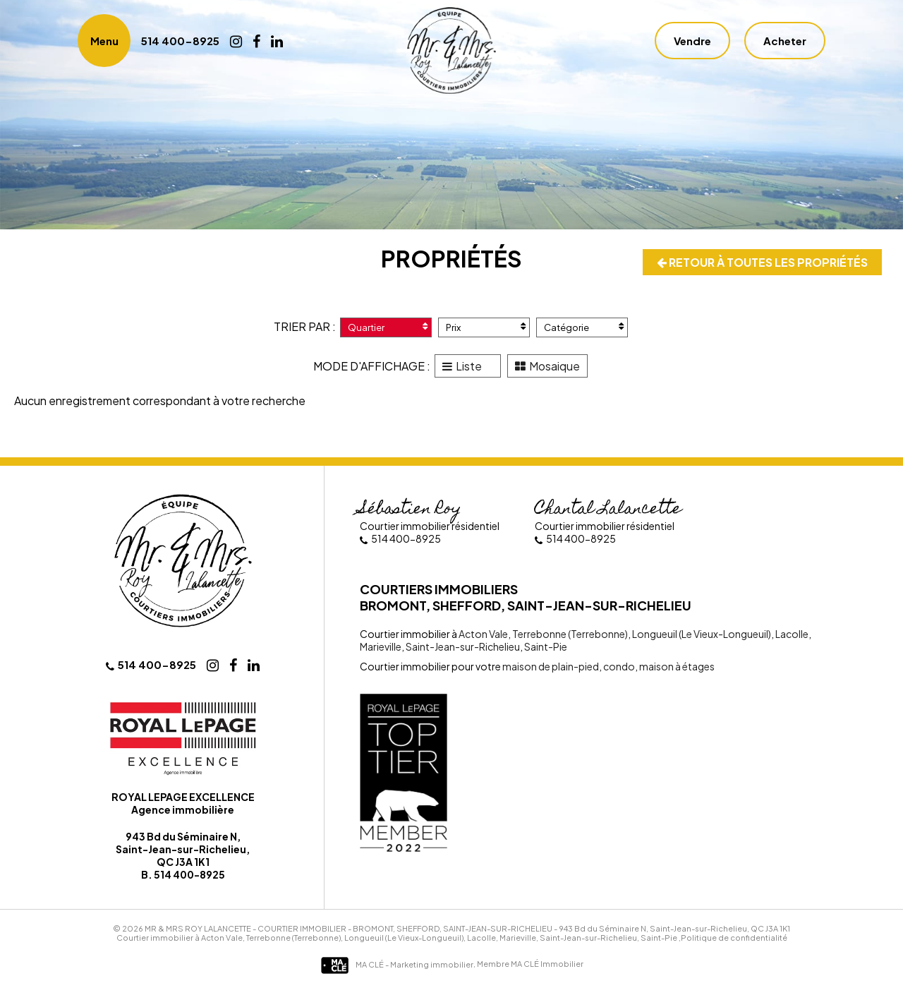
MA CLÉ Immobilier (547, 964)
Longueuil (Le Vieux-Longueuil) (701, 633)
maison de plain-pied (550, 666)
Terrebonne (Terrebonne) (569, 633)
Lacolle (791, 633)
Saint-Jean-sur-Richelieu (462, 646)
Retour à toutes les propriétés (762, 262)
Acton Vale (483, 633)
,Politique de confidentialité (733, 937)
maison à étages (676, 666)
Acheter (784, 40)
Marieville (380, 646)
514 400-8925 (180, 40)
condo (618, 666)
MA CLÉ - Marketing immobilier (396, 964)
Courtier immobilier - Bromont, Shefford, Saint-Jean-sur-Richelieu (404, 928)
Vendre (692, 40)
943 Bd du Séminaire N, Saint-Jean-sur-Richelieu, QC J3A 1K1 (674, 928)
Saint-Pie (545, 646)
